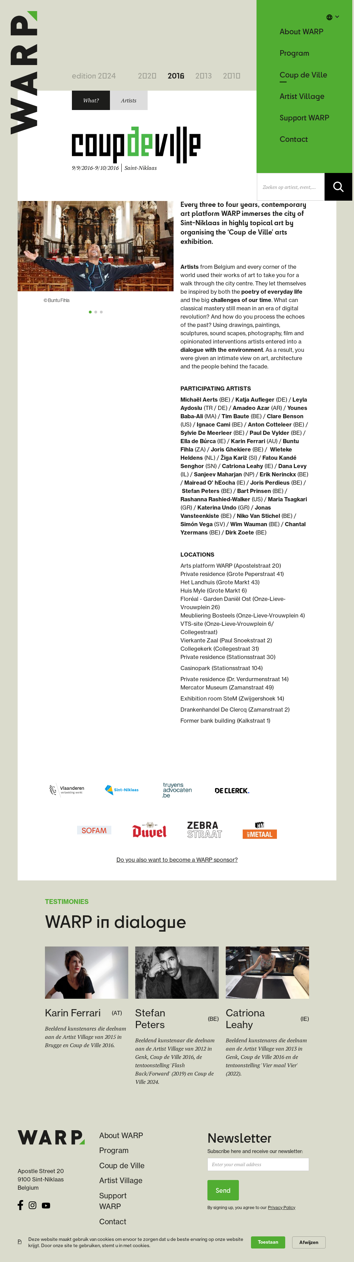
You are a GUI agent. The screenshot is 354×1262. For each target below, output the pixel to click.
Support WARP (304, 117)
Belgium (28, 1187)
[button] (333, 17)
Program (294, 53)
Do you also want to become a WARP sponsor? (177, 859)
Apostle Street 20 (41, 1171)
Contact (294, 139)
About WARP (301, 31)
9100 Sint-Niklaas (41, 1179)
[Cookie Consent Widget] (177, 1242)
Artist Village (302, 96)
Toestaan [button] (268, 1242)
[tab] (91, 100)
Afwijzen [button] (308, 1242)
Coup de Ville (303, 75)
